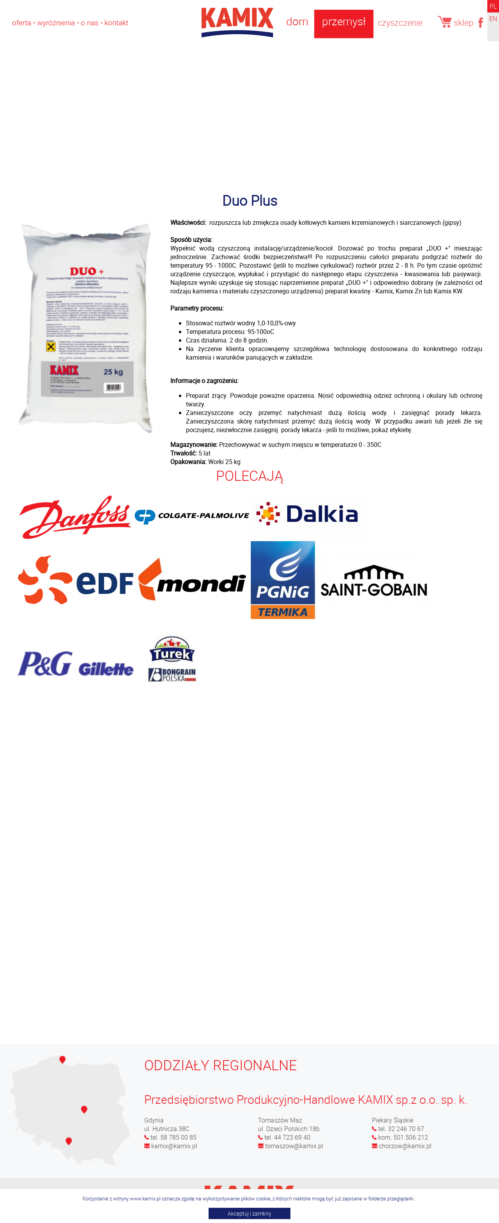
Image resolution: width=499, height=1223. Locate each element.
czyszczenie (400, 22)
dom (297, 21)
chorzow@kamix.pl (402, 1146)
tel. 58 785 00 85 (170, 1137)
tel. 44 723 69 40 (284, 1137)
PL (493, 6)
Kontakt (116, 23)
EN (493, 18)
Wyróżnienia (56, 23)
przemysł (344, 21)
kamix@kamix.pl (170, 1146)
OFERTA (21, 23)
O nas (90, 23)
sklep (456, 22)
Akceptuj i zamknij (249, 1213)
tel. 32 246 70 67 (398, 1128)
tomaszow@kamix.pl (290, 1146)
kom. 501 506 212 (400, 1137)
